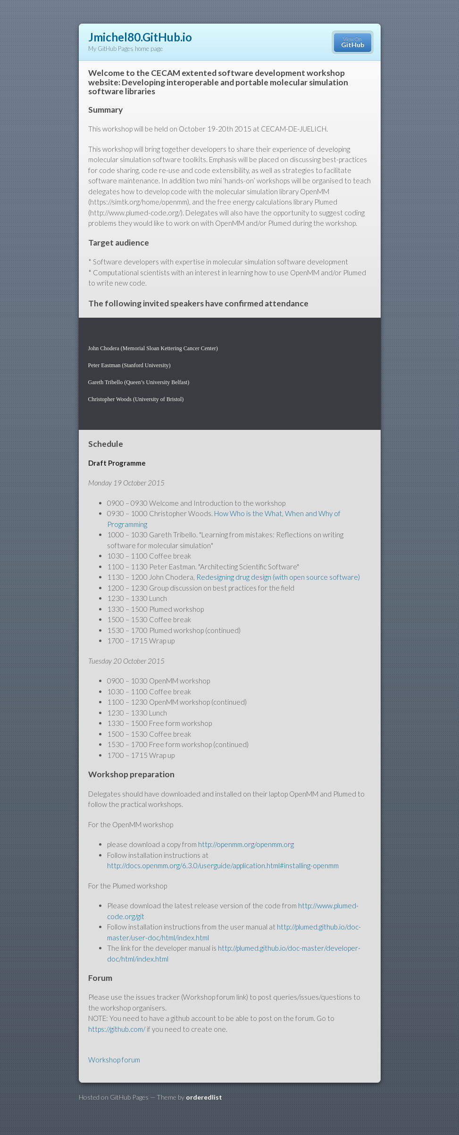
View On (352, 42)
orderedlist (204, 1097)
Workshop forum (114, 1059)
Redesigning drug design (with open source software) (278, 577)
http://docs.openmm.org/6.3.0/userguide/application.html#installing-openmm (223, 865)
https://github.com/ (116, 1029)
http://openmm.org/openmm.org (246, 844)
